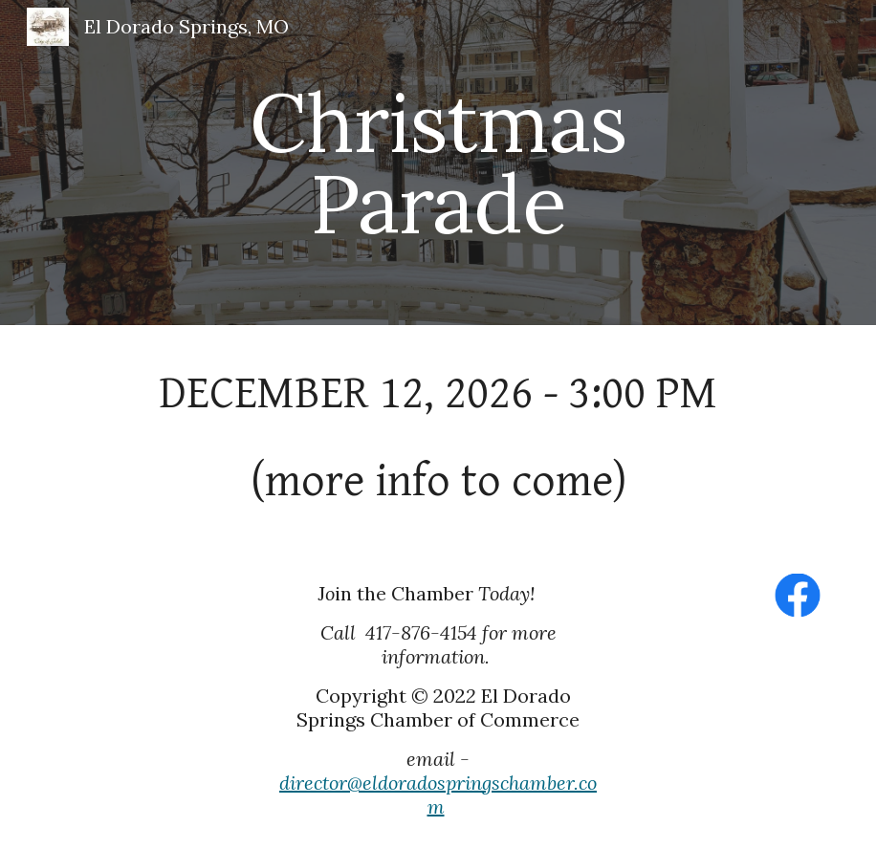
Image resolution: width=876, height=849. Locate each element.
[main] (438, 163)
